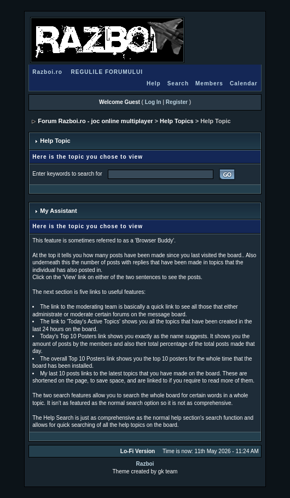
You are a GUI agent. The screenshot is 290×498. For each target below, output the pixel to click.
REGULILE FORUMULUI (107, 72)
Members (209, 83)
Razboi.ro (47, 72)
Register (177, 102)
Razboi (145, 464)
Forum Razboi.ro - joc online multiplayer (95, 121)
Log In (153, 102)
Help (154, 83)
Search (178, 83)
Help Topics (177, 121)
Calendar (244, 83)
